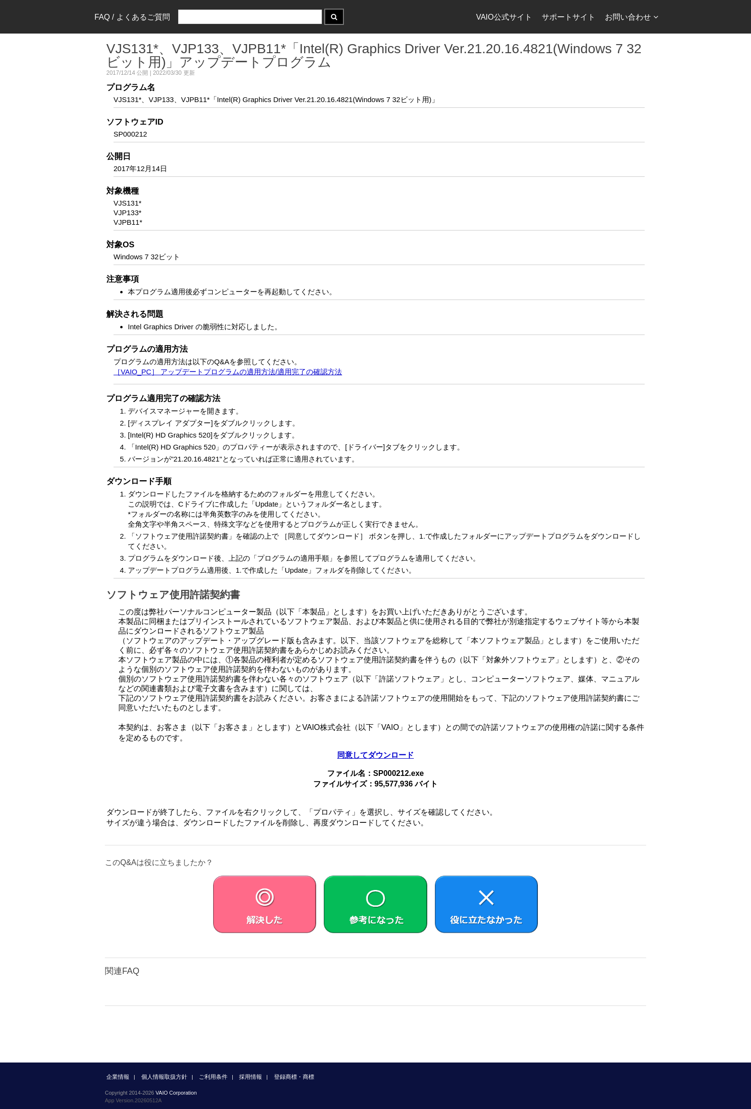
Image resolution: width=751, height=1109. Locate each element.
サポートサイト (568, 17)
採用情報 (250, 1077)
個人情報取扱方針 (164, 1077)
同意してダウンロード (375, 755)
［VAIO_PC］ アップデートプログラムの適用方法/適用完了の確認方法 (228, 372)
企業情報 (117, 1077)
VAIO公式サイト (504, 17)
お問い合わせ (631, 17)
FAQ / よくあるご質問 (132, 17)
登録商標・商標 (294, 1077)
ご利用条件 (213, 1077)
